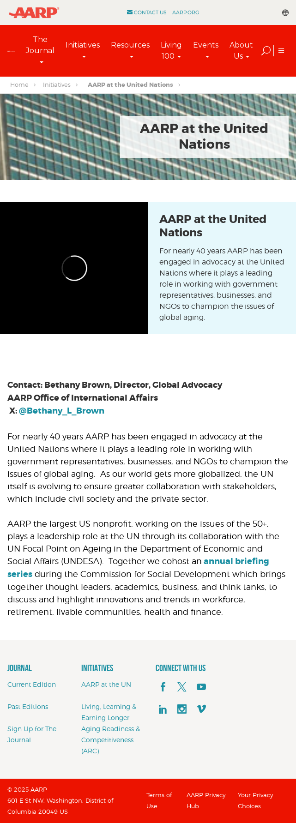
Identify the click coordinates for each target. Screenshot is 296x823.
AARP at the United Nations (130, 85)
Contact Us (150, 12)
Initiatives (83, 45)
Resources (130, 45)
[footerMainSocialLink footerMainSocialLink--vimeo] (201, 709)
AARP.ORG (185, 12)
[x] (182, 687)
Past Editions (27, 706)
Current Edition (31, 684)
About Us (241, 50)
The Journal (40, 45)
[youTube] (201, 687)
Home (19, 84)
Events (205, 45)
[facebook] (163, 687)
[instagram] (182, 709)
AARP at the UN (106, 684)
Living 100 (171, 50)
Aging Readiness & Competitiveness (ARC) (110, 740)
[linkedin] (163, 709)
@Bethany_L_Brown (61, 410)
